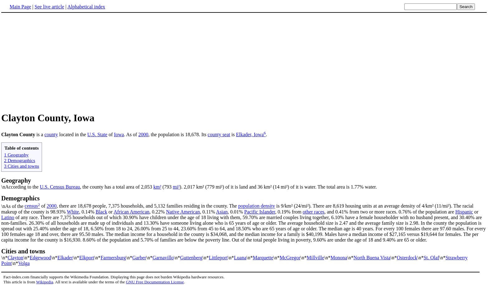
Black (101, 211)
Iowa (119, 134)
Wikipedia (44, 282)
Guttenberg (191, 257)
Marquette (263, 257)
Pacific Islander (259, 211)
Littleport (218, 257)
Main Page (20, 6)
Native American (183, 211)
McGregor (289, 257)
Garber (139, 257)
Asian (222, 211)
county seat (219, 134)
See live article (49, 6)
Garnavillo (163, 257)
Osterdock (407, 257)
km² (157, 187)
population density (256, 206)
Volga (24, 263)
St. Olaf (431, 257)
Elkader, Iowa (250, 134)
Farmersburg (113, 257)
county (51, 134)
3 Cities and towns (21, 166)
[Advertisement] (53, 62)
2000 (143, 134)
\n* (244, 254)
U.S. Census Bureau (60, 187)
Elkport (86, 257)
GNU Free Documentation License (155, 282)
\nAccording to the (20, 187)
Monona (339, 257)
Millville (315, 257)
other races (313, 211)
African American (131, 211)
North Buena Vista (372, 257)
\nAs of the (244, 202)
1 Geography (16, 154)
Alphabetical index (86, 6)
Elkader (65, 257)
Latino (7, 217)
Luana (240, 257)
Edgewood (40, 257)
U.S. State (97, 134)
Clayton (15, 257)
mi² (176, 187)
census (31, 206)
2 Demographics (19, 160)
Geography (16, 180)
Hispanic (464, 211)
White (73, 211)
